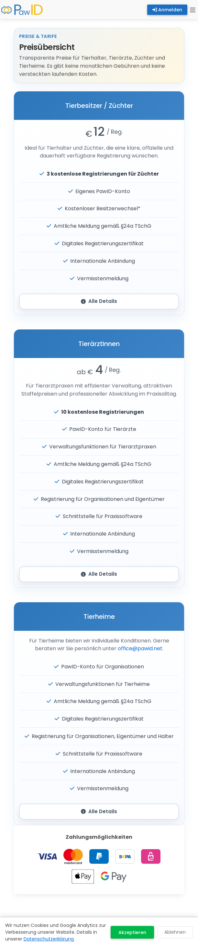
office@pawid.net (140, 648)
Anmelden (167, 9)
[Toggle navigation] (193, 9)
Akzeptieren (132, 932)
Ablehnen (175, 932)
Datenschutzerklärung (49, 939)
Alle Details (99, 301)
